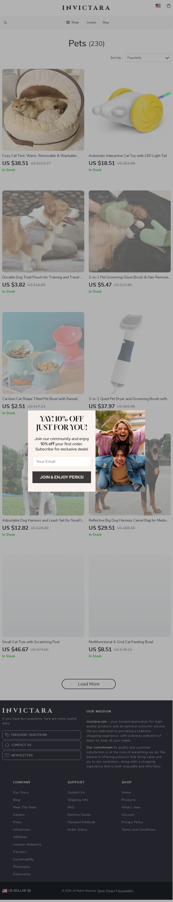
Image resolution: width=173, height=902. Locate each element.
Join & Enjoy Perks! (62, 477)
